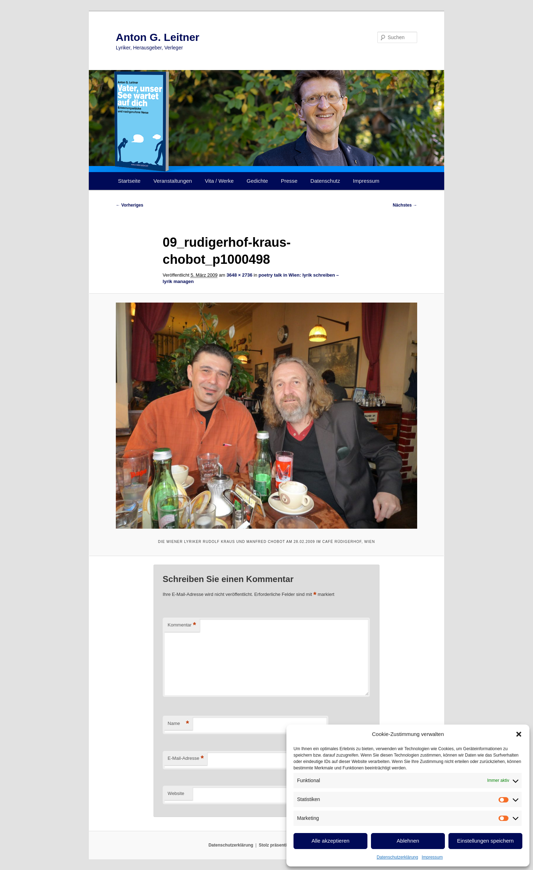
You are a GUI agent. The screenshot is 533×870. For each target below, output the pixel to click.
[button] (518, 734)
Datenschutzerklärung (397, 857)
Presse (289, 181)
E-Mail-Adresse (186, 758)
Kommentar (182, 625)
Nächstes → (405, 205)
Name (178, 724)
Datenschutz (325, 181)
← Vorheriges (129, 205)
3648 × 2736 (240, 275)
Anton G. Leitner (157, 37)
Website (176, 793)
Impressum (432, 857)
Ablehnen (408, 841)
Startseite (129, 181)
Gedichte (257, 181)
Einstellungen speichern (485, 841)
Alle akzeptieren (331, 841)
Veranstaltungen (173, 181)
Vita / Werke (219, 181)
